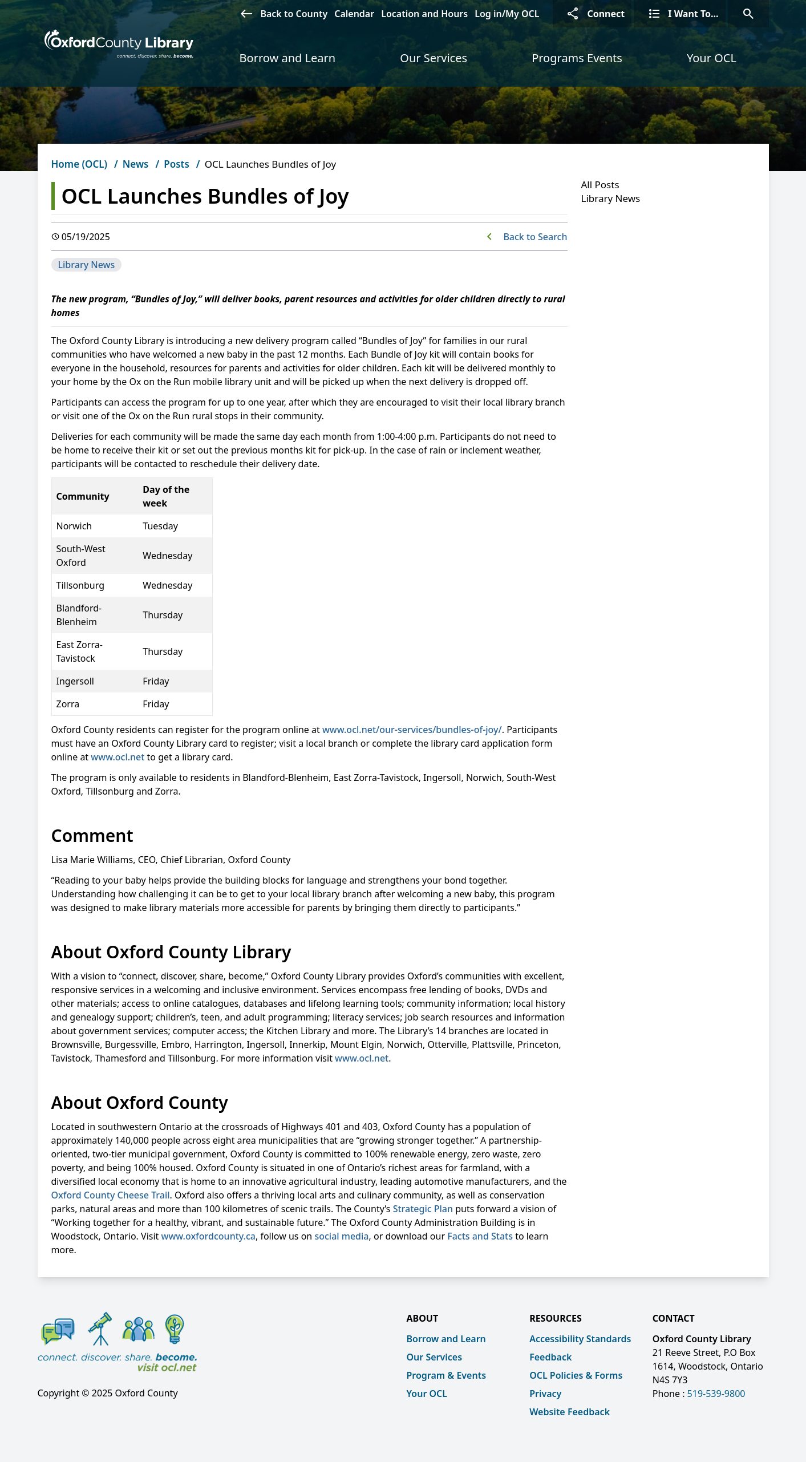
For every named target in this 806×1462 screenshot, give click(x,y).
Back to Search (535, 236)
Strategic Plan (423, 1208)
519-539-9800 (716, 1393)
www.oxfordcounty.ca (208, 1236)
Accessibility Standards (580, 1339)
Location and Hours (424, 13)
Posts (176, 164)
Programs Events (577, 58)
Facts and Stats (480, 1236)
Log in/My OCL (507, 13)
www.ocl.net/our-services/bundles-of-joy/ (412, 729)
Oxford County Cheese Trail (110, 1195)
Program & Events (447, 1375)
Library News (86, 264)
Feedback (550, 1357)
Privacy (545, 1393)
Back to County (280, 14)
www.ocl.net (117, 757)
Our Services (433, 58)
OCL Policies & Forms (575, 1375)
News (136, 164)
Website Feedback (569, 1412)
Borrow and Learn (288, 58)
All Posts (600, 184)
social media (341, 1236)
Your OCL (711, 58)
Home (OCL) (79, 164)
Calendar (354, 13)
